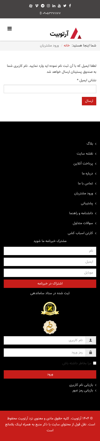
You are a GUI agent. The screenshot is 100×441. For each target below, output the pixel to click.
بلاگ (90, 144)
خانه (67, 45)
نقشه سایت (85, 154)
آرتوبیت (23, 418)
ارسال (89, 101)
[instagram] (48, 6)
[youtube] (59, 6)
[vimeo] (36, 6)
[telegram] (42, 6)
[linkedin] (53, 6)
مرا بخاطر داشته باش (79, 363)
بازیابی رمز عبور (82, 390)
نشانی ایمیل (86, 80)
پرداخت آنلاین (83, 163)
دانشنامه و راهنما (81, 213)
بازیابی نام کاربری (81, 385)
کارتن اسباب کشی (80, 233)
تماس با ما (85, 183)
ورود (50, 374)
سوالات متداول (83, 223)
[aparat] (31, 6)
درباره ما (87, 173)
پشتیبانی (87, 203)
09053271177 (52, 13)
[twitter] (65, 6)
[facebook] (70, 6)
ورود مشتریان (83, 193)
